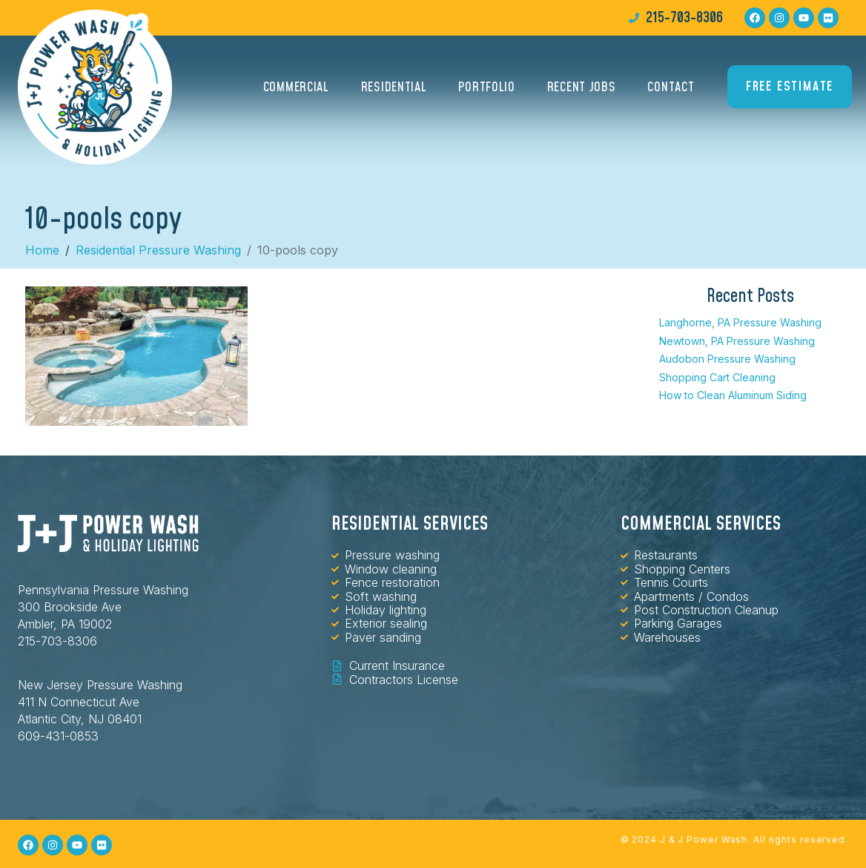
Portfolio (486, 87)
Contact (670, 87)
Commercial (296, 87)
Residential (394, 87)
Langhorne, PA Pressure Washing (740, 322)
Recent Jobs (581, 87)
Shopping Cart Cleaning (717, 377)
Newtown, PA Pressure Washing (737, 341)
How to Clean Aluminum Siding (733, 395)
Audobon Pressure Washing (727, 358)
